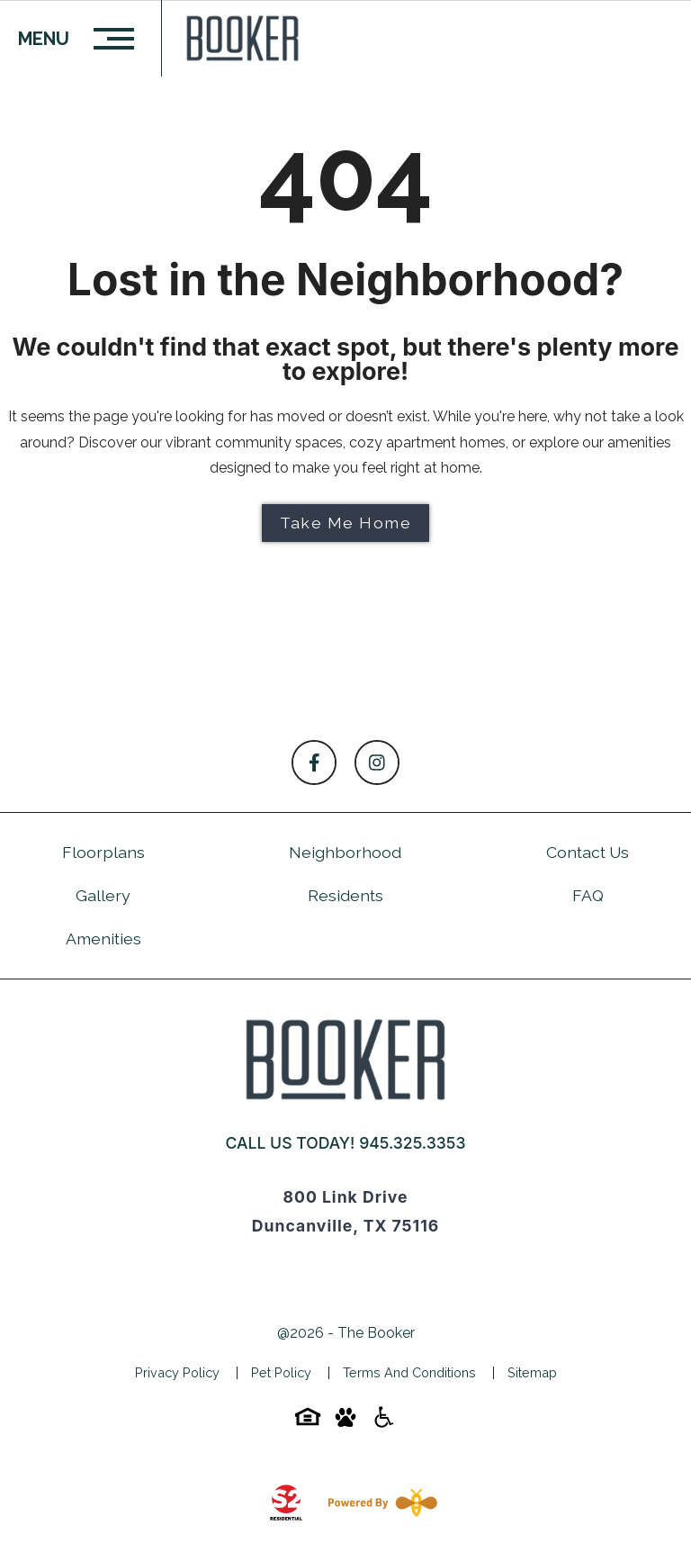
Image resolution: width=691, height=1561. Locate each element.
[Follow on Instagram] (377, 762)
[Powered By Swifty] (379, 1502)
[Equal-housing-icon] (307, 1422)
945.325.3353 (412, 1142)
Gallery (103, 895)
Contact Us (587, 852)
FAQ (588, 895)
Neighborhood (345, 852)
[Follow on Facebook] (314, 762)
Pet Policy (281, 1372)
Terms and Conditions (409, 1372)
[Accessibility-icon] (383, 1422)
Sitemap (532, 1372)
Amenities (103, 938)
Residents (345, 895)
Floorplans (103, 852)
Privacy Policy (177, 1372)
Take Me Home (345, 522)
